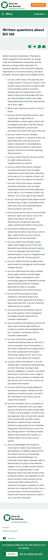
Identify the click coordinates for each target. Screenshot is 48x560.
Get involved (38, 5)
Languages (39, 14)
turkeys (21, 98)
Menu (7, 14)
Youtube (9, 538)
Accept (12, 554)
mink (26, 101)
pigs (32, 95)
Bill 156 (17, 140)
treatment (32, 280)
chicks (32, 92)
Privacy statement (10, 531)
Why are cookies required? (31, 554)
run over (37, 248)
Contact (6, 527)
